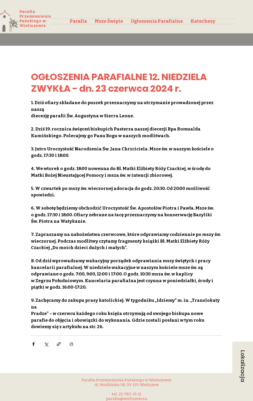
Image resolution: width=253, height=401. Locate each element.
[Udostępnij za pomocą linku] (58, 344)
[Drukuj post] (71, 344)
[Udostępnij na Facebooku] (33, 344)
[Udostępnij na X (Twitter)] (46, 344)
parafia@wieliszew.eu (126, 398)
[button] (242, 366)
